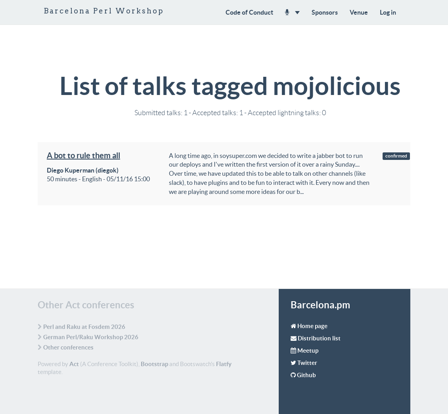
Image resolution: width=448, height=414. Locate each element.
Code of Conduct (249, 12)
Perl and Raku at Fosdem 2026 (84, 326)
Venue (359, 12)
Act (74, 364)
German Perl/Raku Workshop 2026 (90, 337)
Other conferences (68, 347)
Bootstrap (154, 364)
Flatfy (224, 364)
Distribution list (319, 338)
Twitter (307, 362)
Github (306, 375)
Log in (388, 12)
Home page (312, 326)
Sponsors (325, 12)
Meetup (307, 350)
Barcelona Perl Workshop (104, 11)
